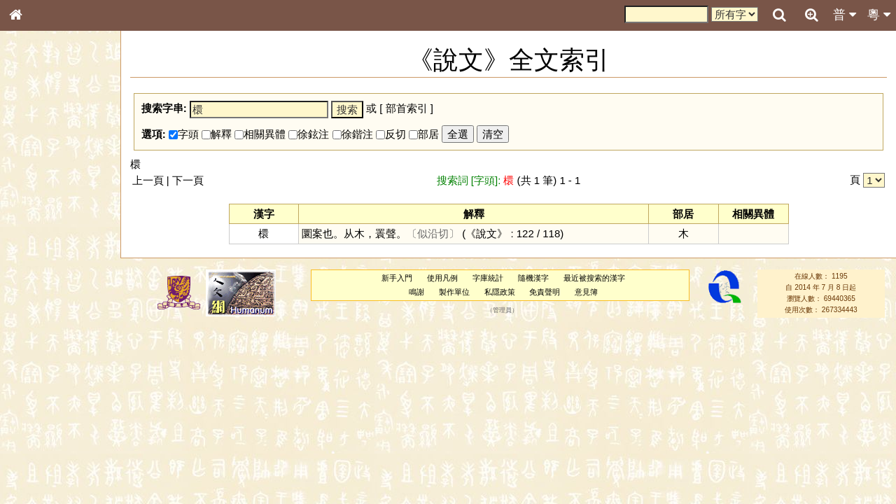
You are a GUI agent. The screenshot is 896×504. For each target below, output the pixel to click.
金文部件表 (38, 225)
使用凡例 (442, 278)
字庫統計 (487, 278)
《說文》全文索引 (51, 430)
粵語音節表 (38, 274)
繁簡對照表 (38, 468)
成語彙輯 (34, 456)
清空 (492, 134)
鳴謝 (416, 292)
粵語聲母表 (38, 287)
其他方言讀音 (43, 393)
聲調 (66, 368)
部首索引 (34, 187)
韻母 (47, 368)
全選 (457, 134)
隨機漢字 (533, 278)
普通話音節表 (43, 381)
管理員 (502, 310)
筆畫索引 (34, 199)
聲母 (28, 368)
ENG (61, 154)
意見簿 (586, 292)
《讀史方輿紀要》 (51, 443)
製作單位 (454, 292)
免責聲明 (544, 292)
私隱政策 (499, 292)
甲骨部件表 (38, 212)
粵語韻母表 (38, 300)
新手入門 (397, 278)
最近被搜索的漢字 (594, 278)
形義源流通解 (43, 238)
